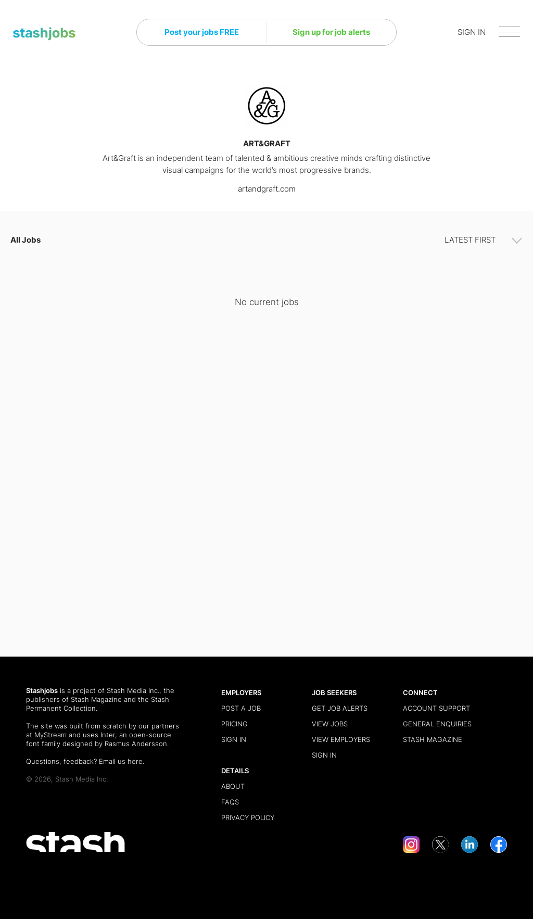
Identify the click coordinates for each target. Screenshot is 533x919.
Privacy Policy (247, 817)
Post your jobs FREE (201, 32)
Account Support (436, 708)
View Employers (341, 739)
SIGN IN (472, 32)
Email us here (121, 761)
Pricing (234, 724)
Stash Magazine (96, 699)
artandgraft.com (267, 189)
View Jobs (330, 724)
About (233, 786)
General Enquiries (437, 724)
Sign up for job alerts (331, 32)
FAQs (230, 802)
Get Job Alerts (339, 708)
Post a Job (241, 708)
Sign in (233, 739)
